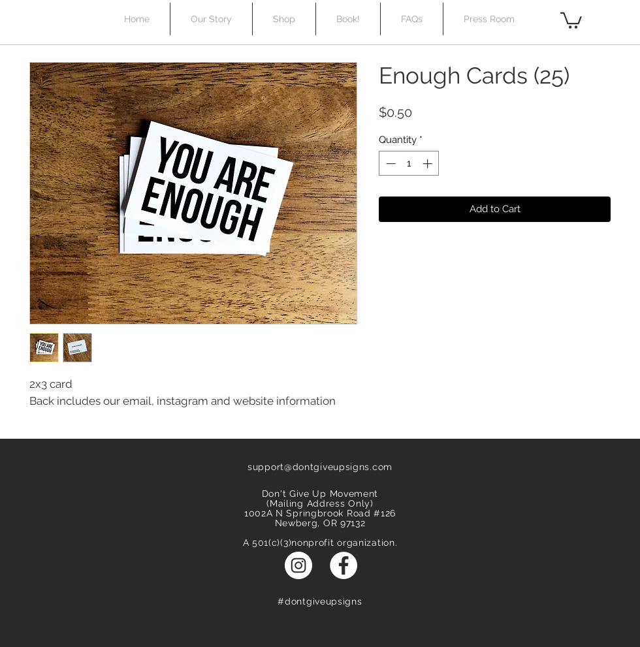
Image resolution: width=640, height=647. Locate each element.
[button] (571, 19)
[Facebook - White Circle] (343, 565)
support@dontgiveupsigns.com (320, 467)
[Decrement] (389, 163)
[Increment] (429, 163)
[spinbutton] (409, 163)
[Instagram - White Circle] (298, 565)
